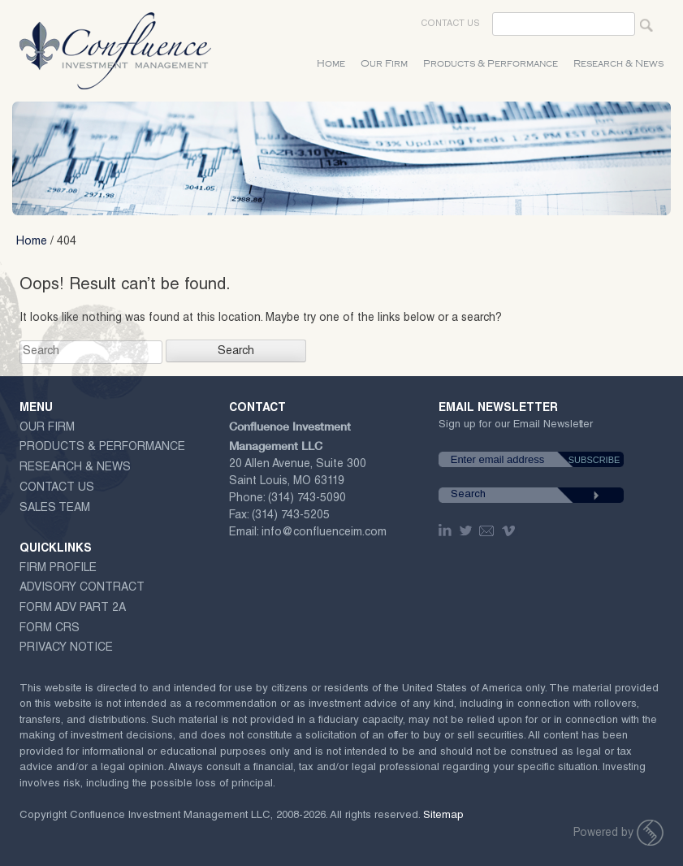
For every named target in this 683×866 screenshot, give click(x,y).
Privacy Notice (66, 648)
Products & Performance (490, 63)
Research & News (618, 63)
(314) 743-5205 (291, 516)
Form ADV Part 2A (72, 608)
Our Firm (384, 63)
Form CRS (49, 628)
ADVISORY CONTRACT (82, 588)
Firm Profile (58, 568)
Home (331, 63)
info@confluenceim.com (324, 533)
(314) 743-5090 (307, 498)
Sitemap (443, 816)
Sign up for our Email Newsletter (516, 428)
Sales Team (54, 508)
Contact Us (450, 23)
